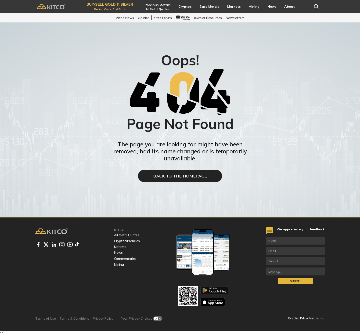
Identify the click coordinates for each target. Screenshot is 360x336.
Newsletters (235, 18)
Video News (125, 18)
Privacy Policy (103, 318)
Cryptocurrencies (127, 241)
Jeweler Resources (208, 18)
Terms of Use (45, 318)
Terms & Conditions (74, 318)
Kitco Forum (163, 18)
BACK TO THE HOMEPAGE (180, 176)
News (118, 252)
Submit (295, 281)
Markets (120, 247)
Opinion (144, 18)
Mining (119, 264)
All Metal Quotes (126, 235)
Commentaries (125, 259)
